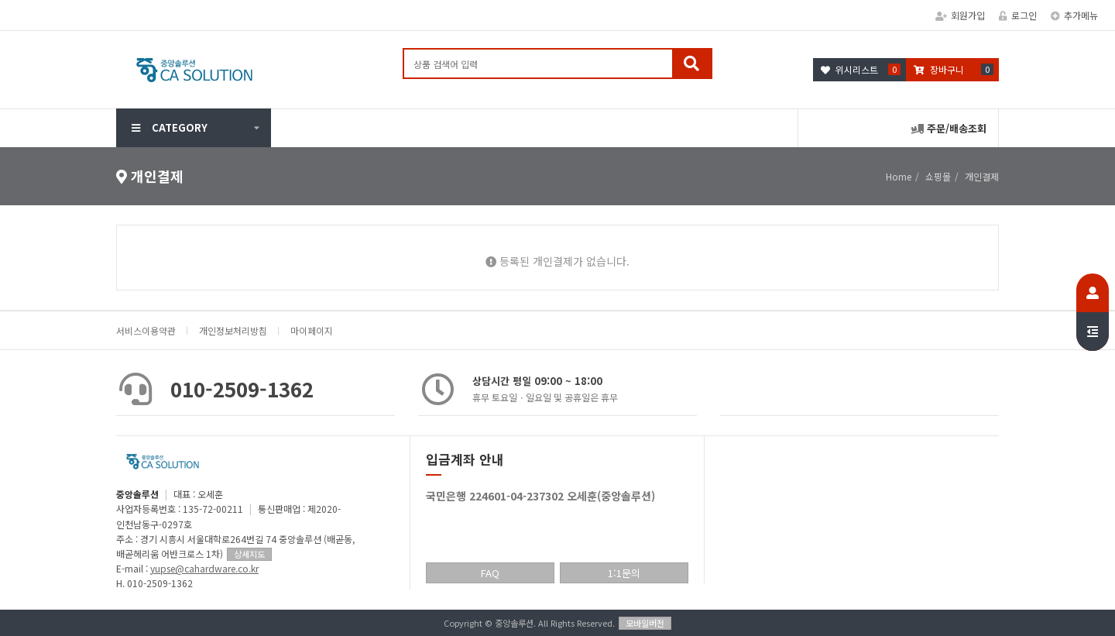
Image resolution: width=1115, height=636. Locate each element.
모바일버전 (645, 623)
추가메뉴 (1074, 15)
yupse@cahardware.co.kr (204, 568)
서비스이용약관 (146, 330)
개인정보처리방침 (233, 330)
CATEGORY (170, 127)
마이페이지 (311, 330)
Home (898, 176)
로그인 (1018, 15)
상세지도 (249, 554)
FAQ (490, 573)
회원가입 (960, 15)
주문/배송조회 (948, 128)
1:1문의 (624, 573)
